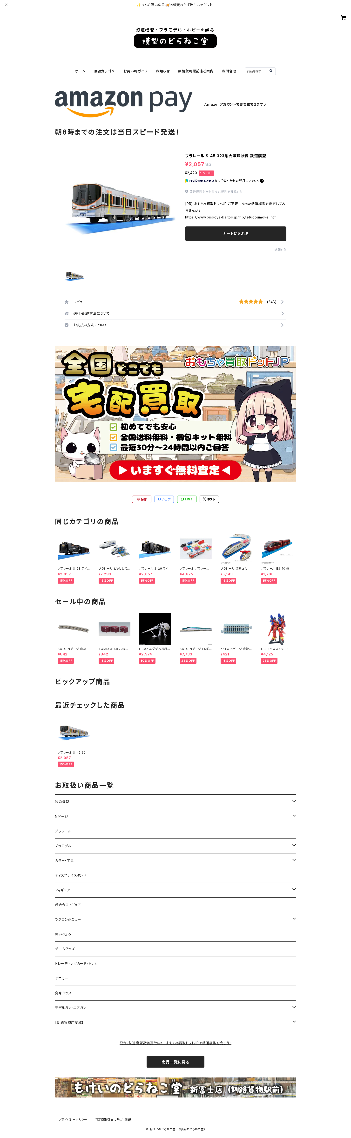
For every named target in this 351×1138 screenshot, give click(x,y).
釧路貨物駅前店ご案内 (195, 71)
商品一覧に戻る (175, 1062)
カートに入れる (236, 233)
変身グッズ (63, 993)
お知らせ (162, 71)
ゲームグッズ (65, 949)
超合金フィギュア (68, 905)
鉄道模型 (62, 802)
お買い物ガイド (135, 71)
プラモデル (63, 846)
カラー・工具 (64, 861)
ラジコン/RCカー (68, 919)
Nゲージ (61, 816)
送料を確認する (231, 191)
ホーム (80, 71)
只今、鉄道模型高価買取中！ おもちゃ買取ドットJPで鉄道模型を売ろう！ (175, 1043)
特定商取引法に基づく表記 (113, 1119)
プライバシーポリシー (73, 1119)
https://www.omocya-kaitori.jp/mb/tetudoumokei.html (231, 217)
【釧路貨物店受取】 (69, 1022)
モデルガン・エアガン (70, 1008)
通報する (280, 249)
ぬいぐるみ (63, 934)
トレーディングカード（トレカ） (77, 963)
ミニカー (61, 978)
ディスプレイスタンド (70, 875)
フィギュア (62, 890)
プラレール (63, 831)
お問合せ (229, 71)
